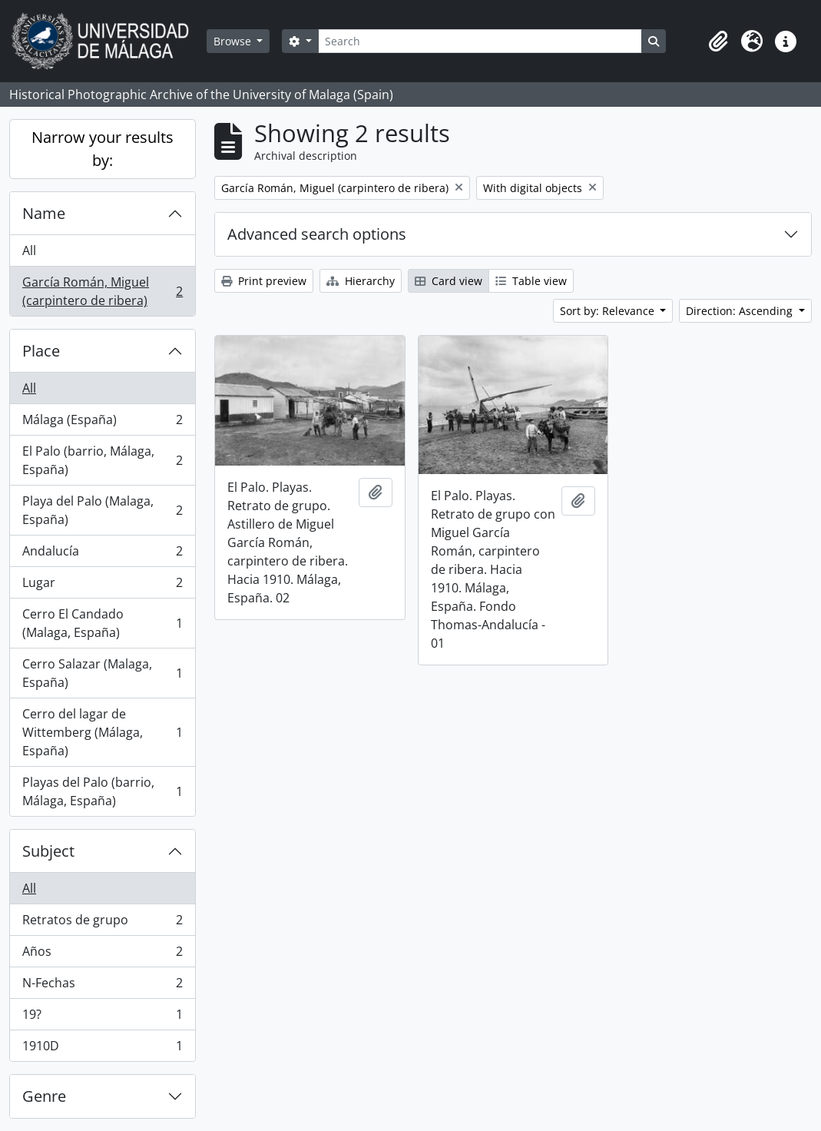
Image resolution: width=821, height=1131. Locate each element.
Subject (48, 851)
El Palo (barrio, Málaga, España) (102, 460)
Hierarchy (360, 281)
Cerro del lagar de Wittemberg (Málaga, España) (102, 732)
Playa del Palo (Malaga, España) (102, 510)
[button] (718, 41)
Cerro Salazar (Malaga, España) (102, 673)
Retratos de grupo (102, 923)
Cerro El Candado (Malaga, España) (102, 623)
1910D (102, 1048)
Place (41, 350)
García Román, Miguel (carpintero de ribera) (102, 291)
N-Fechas (102, 986)
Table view (531, 281)
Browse (234, 41)
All (29, 250)
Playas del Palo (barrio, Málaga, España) (102, 791)
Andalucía (102, 554)
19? (102, 1017)
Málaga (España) (102, 423)
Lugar (102, 586)
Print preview (263, 281)
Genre (44, 1096)
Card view (448, 281)
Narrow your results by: (102, 149)
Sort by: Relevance (608, 310)
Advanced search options (316, 234)
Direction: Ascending (741, 310)
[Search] (480, 41)
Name (43, 213)
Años (102, 954)
